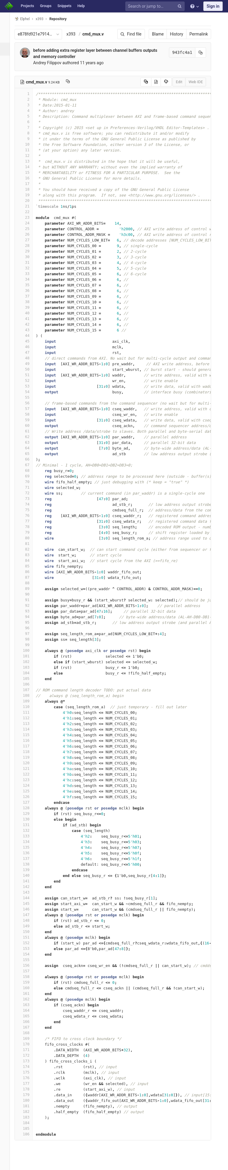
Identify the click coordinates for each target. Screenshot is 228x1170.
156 (29, 965)
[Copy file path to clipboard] (73, 82)
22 (29, 212)
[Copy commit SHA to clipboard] (194, 52)
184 (29, 1123)
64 (29, 448)
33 (29, 273)
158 (29, 976)
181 (29, 1106)
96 (29, 628)
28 (29, 245)
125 (29, 791)
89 (29, 588)
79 (29, 532)
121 (29, 768)
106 (29, 684)
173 (29, 1061)
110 (29, 706)
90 (29, 594)
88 (29, 583)
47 (29, 352)
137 (29, 858)
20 (29, 200)
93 (29, 611)
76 (29, 515)
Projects (27, 6)
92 (29, 605)
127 (29, 802)
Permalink (192, 34)
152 (29, 943)
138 (29, 864)
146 (29, 909)
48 (29, 358)
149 (29, 926)
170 (29, 1044)
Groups (46, 6)
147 (29, 914)
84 (29, 560)
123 (29, 780)
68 (29, 470)
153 (29, 948)
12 (29, 155)
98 (29, 639)
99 (29, 645)
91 (29, 600)
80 (29, 538)
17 (29, 183)
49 (29, 363)
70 (29, 481)
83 (29, 555)
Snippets (64, 6)
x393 (76, 34)
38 (29, 302)
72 (29, 493)
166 (29, 1021)
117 (29, 746)
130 (29, 819)
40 (29, 313)
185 (29, 1128)
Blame (151, 34)
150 (29, 931)
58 (29, 414)
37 (29, 296)
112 (29, 718)
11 (29, 150)
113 (29, 723)
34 (29, 279)
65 (29, 453)
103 (29, 667)
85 (29, 566)
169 (29, 1038)
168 (29, 1033)
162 (29, 999)
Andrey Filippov (52, 62)
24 (29, 223)
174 (29, 1066)
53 (29, 386)
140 (29, 875)
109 (29, 701)
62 (29, 436)
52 (29, 380)
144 (29, 898)
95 (29, 622)
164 (29, 1010)
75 (29, 510)
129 (29, 813)
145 (29, 903)
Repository (63, 19)
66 (29, 459)
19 (29, 195)
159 (29, 982)
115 (29, 735)
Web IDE (189, 82)
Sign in (213, 6)
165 (29, 1016)
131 (29, 825)
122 (29, 774)
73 (29, 498)
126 (29, 796)
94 (29, 616)
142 (29, 886)
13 (29, 161)
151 (29, 937)
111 (29, 712)
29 (29, 251)
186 (29, 1134)
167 (29, 1027)
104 (29, 673)
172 (29, 1055)
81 (29, 543)
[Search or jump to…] (156, 6)
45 (29, 341)
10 (29, 144)
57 (29, 408)
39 (29, 307)
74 (29, 504)
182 (29, 1111)
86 (29, 571)
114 (29, 729)
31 (29, 262)
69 (29, 476)
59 (29, 420)
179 (29, 1094)
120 (29, 763)
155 (29, 959)
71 (29, 487)
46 (29, 347)
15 (29, 172)
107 (29, 690)
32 (29, 268)
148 (29, 920)
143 (29, 892)
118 (29, 751)
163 (29, 1004)
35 (29, 285)
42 (29, 324)
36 (29, 290)
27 (29, 240)
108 (29, 695)
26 (29, 234)
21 (29, 206)
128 (29, 808)
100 (29, 650)
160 (29, 988)
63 (29, 442)
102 (29, 661)
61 (29, 431)
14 (29, 167)
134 (29, 841)
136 (29, 853)
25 (29, 228)
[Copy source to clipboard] (139, 82)
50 (29, 369)
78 (29, 526)
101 (29, 656)
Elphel (27, 19)
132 (29, 830)
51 (29, 375)
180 (29, 1100)
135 (29, 847)
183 (29, 1117)
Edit (173, 82)
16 (29, 178)
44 (29, 335)
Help (81, 6)
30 (29, 257)
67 (29, 465)
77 (29, 521)
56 (29, 403)
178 (29, 1089)
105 (29, 678)
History (170, 34)
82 (29, 549)
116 (29, 740)
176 (29, 1078)
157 (29, 971)
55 (29, 397)
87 (29, 577)
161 (29, 993)
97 (29, 633)
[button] (7, 1163)
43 (29, 330)
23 (29, 217)
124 (29, 785)
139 (29, 870)
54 (29, 392)
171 (29, 1049)
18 (29, 189)
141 (29, 881)
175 (29, 1072)
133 (29, 836)
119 (29, 757)
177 (29, 1083)
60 (29, 425)
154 (29, 954)
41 (29, 318)
